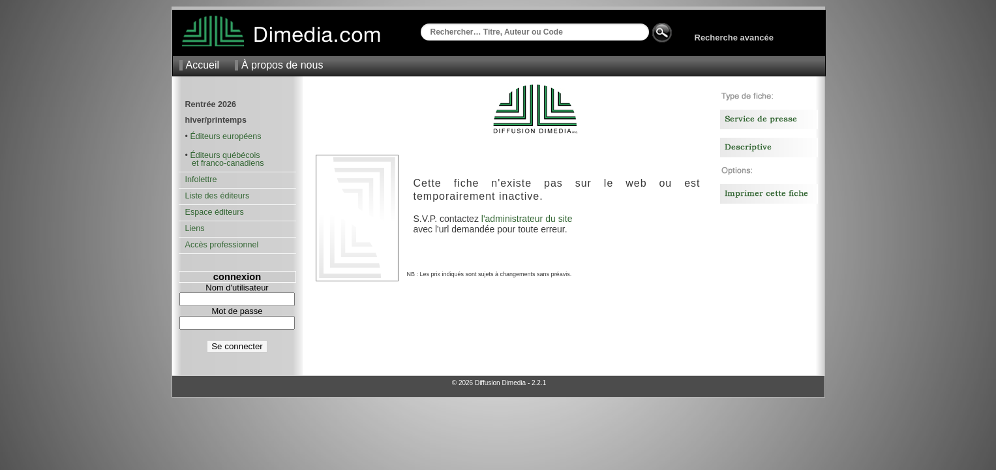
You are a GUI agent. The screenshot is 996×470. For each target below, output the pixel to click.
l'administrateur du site (527, 218)
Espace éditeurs (214, 212)
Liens (195, 228)
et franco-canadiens (224, 163)
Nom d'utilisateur (236, 287)
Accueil (203, 64)
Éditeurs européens (225, 136)
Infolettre (201, 179)
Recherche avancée (734, 37)
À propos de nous (282, 64)
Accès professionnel (222, 244)
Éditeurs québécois (225, 155)
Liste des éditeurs (217, 195)
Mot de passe (236, 311)
